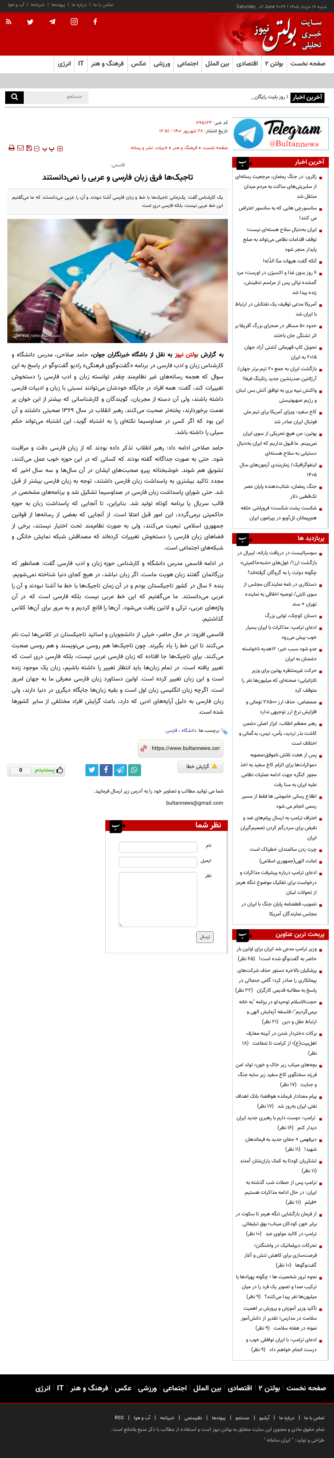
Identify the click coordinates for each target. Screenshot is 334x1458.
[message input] (158, 899)
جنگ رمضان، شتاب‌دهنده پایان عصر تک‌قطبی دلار (280, 491)
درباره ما (79, 5)
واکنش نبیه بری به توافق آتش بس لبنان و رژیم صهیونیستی (276, 395)
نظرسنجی (193, 1418)
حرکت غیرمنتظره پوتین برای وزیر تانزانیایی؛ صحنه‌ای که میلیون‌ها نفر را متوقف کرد (279, 680)
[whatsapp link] (134, 770)
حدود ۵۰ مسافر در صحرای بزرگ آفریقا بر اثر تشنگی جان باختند (276, 331)
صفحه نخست (307, 64)
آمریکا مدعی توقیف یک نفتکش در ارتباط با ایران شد (276, 309)
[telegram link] (120, 770)
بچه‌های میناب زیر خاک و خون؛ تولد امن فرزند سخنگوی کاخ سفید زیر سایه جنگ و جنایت (276, 1075)
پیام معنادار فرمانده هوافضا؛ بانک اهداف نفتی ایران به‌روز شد (276, 1101)
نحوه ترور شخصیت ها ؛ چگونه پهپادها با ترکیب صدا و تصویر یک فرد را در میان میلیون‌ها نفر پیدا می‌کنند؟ (276, 1287)
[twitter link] (91, 770)
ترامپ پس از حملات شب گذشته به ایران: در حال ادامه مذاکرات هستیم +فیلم (281, 1192)
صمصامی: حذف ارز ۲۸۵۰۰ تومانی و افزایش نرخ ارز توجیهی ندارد (281, 707)
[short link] (186, 748)
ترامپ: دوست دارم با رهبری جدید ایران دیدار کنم (276, 1123)
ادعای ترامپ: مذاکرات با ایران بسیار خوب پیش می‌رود (281, 632)
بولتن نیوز (187, 355)
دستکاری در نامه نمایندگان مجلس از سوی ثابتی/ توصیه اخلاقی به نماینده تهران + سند (280, 594)
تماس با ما (103, 5)
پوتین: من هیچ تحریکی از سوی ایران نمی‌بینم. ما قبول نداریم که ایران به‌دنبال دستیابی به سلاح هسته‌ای (277, 443)
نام (208, 845)
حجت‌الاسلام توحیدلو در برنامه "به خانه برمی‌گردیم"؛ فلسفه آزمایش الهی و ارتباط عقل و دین (278, 1012)
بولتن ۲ (274, 64)
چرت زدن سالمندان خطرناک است (283, 849)
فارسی (171, 730)
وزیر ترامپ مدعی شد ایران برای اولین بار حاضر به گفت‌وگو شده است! (276, 954)
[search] (14, 97)
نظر (208, 876)
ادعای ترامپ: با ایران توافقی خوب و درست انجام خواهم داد (281, 1345)
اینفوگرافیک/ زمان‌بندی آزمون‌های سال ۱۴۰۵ (278, 470)
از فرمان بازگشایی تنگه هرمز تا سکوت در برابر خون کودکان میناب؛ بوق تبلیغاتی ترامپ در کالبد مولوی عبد (276, 1224)
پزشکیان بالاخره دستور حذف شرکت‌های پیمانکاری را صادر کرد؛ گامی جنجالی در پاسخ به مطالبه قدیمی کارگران (276, 980)
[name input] (158, 847)
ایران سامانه (278, 1440)
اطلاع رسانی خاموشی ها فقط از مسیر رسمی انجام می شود (279, 801)
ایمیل (206, 861)
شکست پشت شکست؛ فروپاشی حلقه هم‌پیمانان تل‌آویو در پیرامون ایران (279, 513)
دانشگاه (189, 730)
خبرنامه (38, 5)
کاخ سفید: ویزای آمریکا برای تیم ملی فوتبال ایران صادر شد (280, 417)
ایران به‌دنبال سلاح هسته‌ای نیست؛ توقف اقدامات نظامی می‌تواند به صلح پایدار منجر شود (280, 239)
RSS (119, 1418)
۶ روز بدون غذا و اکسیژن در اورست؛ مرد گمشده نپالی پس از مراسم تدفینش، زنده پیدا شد (276, 283)
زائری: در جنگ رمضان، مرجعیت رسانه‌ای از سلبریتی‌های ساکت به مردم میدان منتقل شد (276, 186)
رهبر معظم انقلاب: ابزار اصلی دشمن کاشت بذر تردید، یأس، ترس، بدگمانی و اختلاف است (278, 733)
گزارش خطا (201, 767)
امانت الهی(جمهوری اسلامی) (288, 861)
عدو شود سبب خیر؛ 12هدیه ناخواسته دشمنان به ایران (279, 654)
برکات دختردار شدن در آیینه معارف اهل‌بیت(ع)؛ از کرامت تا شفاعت (279, 1043)
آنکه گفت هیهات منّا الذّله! (290, 261)
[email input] (158, 862)
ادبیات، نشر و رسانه (149, 148)
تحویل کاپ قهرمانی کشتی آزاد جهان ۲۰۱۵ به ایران (280, 352)
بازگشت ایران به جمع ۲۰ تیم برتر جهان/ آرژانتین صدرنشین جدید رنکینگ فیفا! (277, 374)
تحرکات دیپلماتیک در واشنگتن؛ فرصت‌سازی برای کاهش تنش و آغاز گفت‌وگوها (280, 1255)
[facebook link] (106, 770)
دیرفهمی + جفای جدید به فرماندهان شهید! (281, 1144)
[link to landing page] (286, 34)
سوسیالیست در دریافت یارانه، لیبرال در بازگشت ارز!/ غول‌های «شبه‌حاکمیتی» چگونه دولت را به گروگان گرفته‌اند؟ (277, 563)
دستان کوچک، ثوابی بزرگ (291, 616)
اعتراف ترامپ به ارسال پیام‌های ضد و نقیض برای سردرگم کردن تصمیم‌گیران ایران (278, 828)
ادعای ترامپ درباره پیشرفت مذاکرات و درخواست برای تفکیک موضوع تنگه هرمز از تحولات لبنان (276, 882)
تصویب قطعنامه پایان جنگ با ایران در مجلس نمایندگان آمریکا (279, 909)
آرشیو (264, 1418)
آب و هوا (16, 5)
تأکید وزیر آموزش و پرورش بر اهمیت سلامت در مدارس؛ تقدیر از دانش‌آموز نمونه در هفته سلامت (279, 1318)
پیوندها (58, 5)
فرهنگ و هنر (185, 148)
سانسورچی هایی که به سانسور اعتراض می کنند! (278, 213)
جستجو (242, 1418)
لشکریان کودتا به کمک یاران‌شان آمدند (277, 1166)
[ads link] (280, 133)
